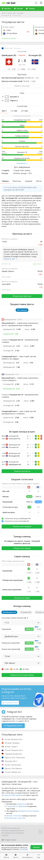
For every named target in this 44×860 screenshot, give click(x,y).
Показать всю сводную (22, 526)
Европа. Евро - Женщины (16, 13)
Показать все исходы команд (22, 675)
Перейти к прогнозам (22, 86)
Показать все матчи (22, 471)
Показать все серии (22, 598)
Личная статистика (14, 816)
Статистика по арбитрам (16, 806)
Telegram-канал (9, 840)
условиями (24, 849)
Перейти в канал (10, 703)
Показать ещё (10, 259)
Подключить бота (13, 725)
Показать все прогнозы (22, 296)
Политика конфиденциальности (13, 831)
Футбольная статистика (16, 818)
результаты (21, 804)
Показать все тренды (22, 548)
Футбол (4, 13)
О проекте (5, 835)
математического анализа (28, 811)
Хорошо (36, 847)
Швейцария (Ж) (9, 55)
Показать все (22, 163)
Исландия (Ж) (35, 55)
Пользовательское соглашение (13, 833)
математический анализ (11, 795)
